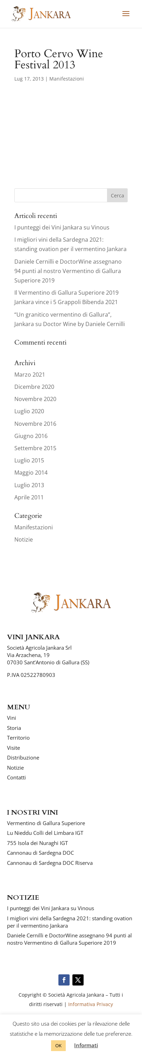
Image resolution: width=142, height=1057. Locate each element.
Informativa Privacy (90, 1004)
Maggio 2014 (31, 472)
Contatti (16, 777)
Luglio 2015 (29, 460)
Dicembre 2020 (34, 387)
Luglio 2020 (29, 411)
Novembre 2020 (35, 399)
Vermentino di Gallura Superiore (46, 823)
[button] (126, 18)
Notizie (23, 539)
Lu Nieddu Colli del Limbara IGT (45, 832)
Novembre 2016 (35, 424)
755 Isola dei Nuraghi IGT (37, 842)
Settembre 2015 (35, 448)
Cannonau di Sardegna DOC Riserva (50, 862)
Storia (14, 727)
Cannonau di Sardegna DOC (40, 852)
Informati (86, 1045)
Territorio (18, 737)
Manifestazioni (66, 78)
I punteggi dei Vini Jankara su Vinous (61, 227)
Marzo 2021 (29, 374)
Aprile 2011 (29, 497)
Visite (13, 747)
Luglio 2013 (29, 485)
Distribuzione (23, 757)
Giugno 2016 (31, 436)
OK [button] (58, 1045)
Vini (11, 717)
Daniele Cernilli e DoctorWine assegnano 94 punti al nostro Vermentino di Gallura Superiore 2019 (68, 271)
